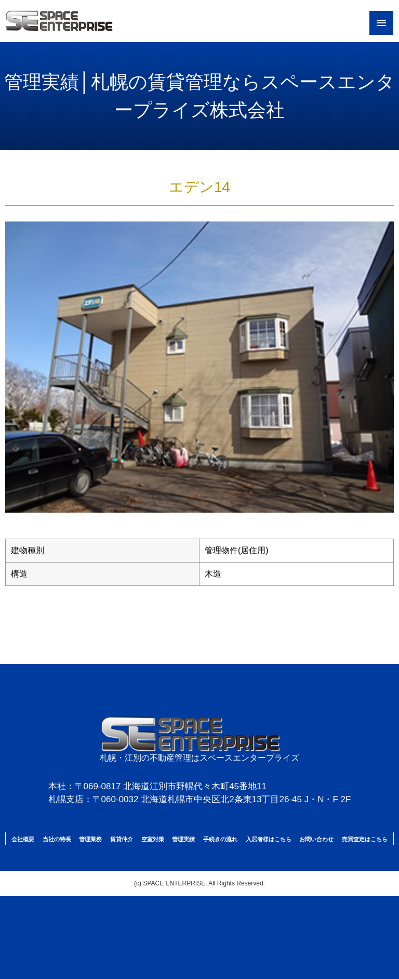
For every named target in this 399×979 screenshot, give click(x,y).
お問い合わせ (316, 839)
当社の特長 (57, 839)
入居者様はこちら (268, 839)
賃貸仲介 (121, 839)
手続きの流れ (220, 839)
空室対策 (152, 839)
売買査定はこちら (365, 839)
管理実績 (183, 839)
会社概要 (22, 839)
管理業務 (90, 839)
